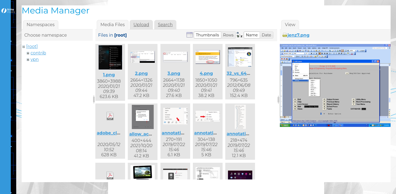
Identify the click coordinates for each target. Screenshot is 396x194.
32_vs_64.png (242, 73)
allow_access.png (149, 134)
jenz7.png (298, 35)
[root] (32, 46)
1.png (109, 74)
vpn (35, 59)
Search (165, 24)
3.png (173, 73)
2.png (141, 73)
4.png (206, 73)
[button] (207, 35)
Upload (141, 24)
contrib (38, 53)
